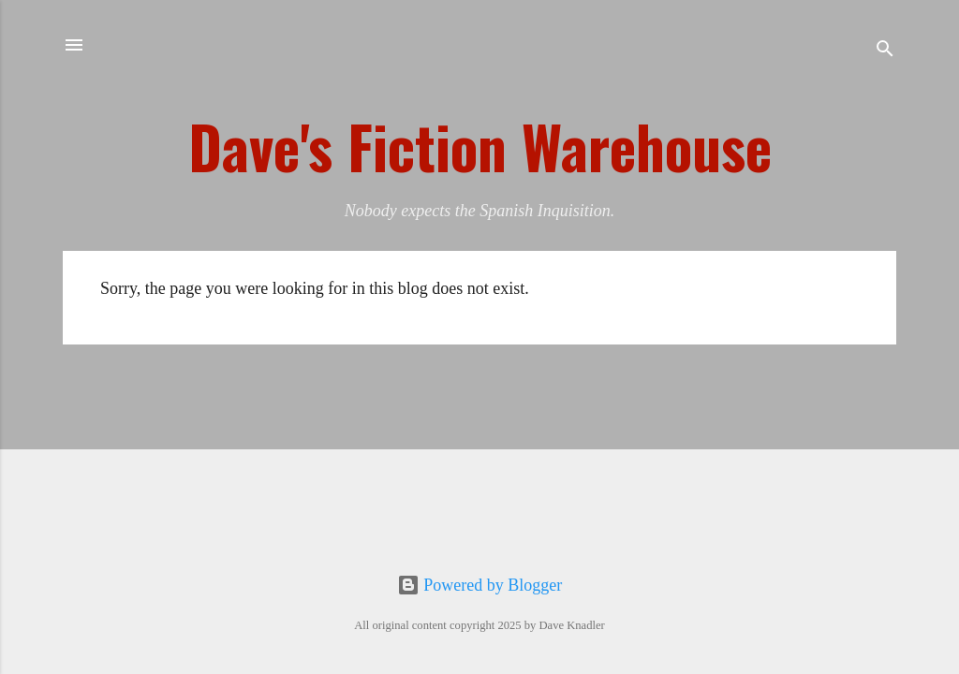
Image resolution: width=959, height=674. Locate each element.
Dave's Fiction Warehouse (480, 146)
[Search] (885, 51)
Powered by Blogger (479, 585)
